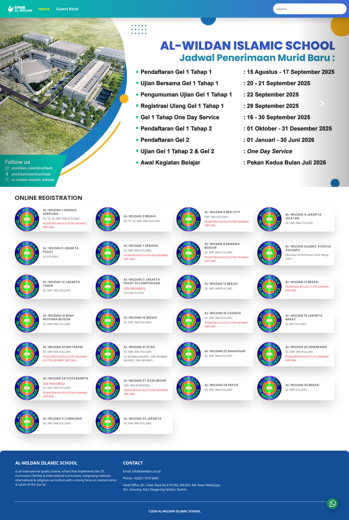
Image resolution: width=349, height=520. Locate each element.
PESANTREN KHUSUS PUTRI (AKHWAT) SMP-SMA (64, 225)
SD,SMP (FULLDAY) (295, 324)
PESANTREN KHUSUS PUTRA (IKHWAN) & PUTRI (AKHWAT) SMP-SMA (65, 358)
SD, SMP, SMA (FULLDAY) (299, 223)
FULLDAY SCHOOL (134, 293)
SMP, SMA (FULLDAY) (216, 217)
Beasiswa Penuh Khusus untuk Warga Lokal (306, 256)
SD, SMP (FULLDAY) (296, 389)
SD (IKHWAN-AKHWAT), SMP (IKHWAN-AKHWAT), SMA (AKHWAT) (146, 358)
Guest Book (67, 9)
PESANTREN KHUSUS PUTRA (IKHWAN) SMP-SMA (227, 223)
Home (44, 9)
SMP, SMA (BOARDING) (137, 385)
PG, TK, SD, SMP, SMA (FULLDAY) (61, 218)
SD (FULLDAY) (50, 256)
